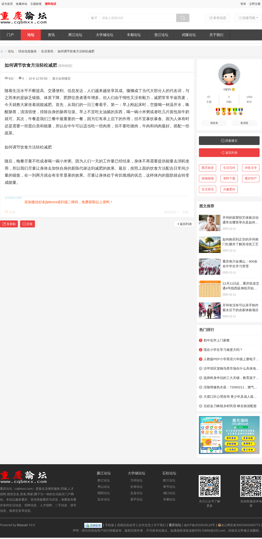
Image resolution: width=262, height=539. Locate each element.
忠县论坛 (136, 493)
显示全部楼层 (61, 78)
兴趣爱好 (229, 189)
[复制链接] (65, 65)
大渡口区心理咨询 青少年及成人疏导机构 (231, 396)
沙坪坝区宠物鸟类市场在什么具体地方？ (231, 368)
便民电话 (50, 3)
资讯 (51, 35)
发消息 (244, 123)
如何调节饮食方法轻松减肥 (76, 51)
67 (208, 97)
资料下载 (229, 178)
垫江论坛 (161, 35)
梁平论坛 (136, 499)
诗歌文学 (251, 167)
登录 (243, 3)
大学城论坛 (104, 35)
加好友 (214, 123)
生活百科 (229, 167)
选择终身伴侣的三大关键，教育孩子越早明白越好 (231, 378)
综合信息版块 (27, 51)
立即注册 (254, 3)
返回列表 (186, 224)
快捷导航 (246, 18)
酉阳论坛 (104, 493)
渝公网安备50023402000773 (239, 525)
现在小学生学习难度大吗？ (223, 349)
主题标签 (36, 3)
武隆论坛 (189, 35)
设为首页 (7, 3)
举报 (185, 212)
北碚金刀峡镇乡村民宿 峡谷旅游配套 (230, 406)
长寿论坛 (136, 486)
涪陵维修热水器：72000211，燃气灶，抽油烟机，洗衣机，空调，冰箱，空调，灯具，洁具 (231, 387)
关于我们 (216, 35)
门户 (10, 35)
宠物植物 (208, 178)
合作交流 (144, 525)
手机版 (109, 525)
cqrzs (227, 89)
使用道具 (170, 212)
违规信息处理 (126, 525)
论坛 (30, 35)
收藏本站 (21, 3)
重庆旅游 (208, 167)
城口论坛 (169, 493)
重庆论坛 (1, 51)
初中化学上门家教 (216, 340)
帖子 (94, 18)
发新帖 (11, 224)
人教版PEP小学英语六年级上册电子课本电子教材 (231, 359)
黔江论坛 (104, 480)
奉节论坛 (169, 486)
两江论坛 (75, 35)
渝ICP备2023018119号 (199, 525)
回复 (12, 212)
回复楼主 (231, 140)
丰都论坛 (134, 35)
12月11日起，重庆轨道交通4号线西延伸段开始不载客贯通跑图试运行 (240, 288)
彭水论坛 (104, 499)
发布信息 (217, 18)
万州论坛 (136, 480)
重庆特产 (251, 178)
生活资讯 (47, 51)
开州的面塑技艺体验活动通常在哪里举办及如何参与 (240, 222)
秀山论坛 (104, 486)
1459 (249, 97)
